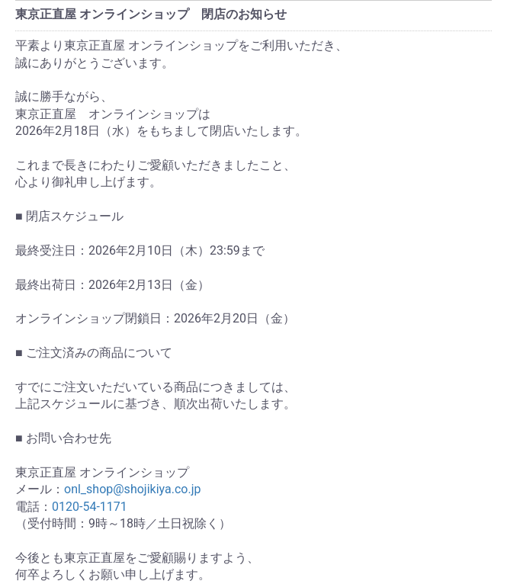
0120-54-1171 (89, 506)
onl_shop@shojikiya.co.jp (132, 489)
